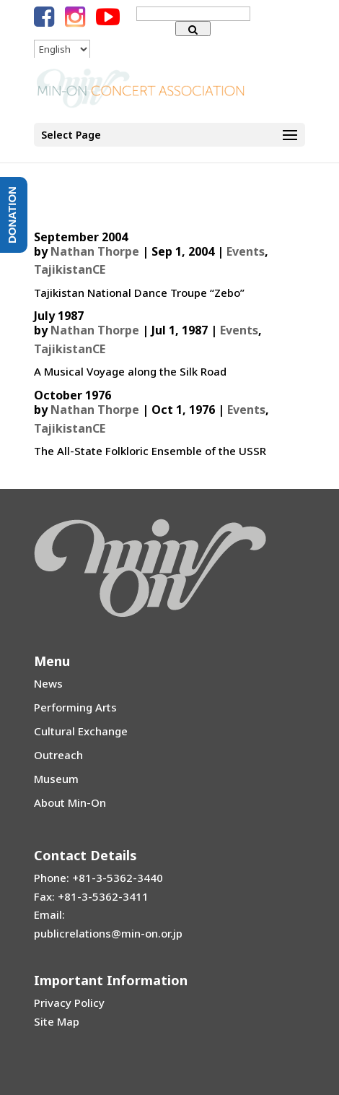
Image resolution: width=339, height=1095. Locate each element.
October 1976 (72, 395)
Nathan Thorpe (94, 251)
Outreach (58, 755)
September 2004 (81, 237)
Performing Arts (75, 707)
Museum (56, 778)
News (48, 683)
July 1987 (59, 316)
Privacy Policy (69, 1002)
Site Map (56, 1021)
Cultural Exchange (81, 731)
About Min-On (70, 802)
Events (245, 251)
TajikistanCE (69, 269)
